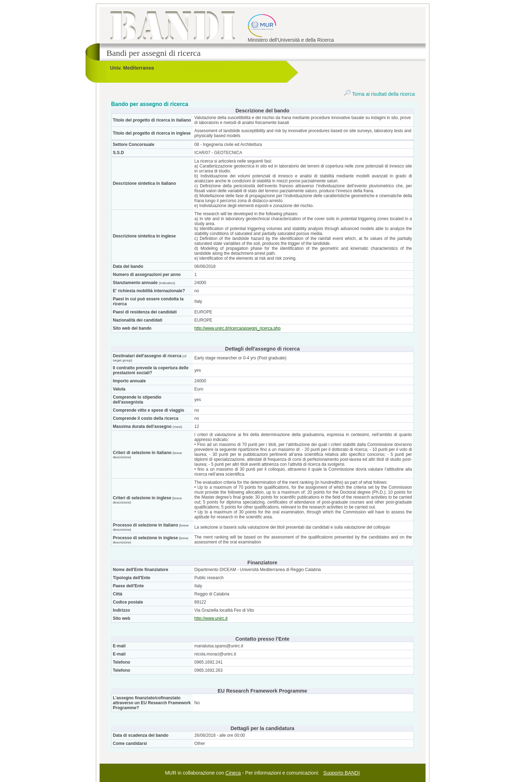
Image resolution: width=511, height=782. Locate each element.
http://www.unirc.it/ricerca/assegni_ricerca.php (237, 328)
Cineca (233, 773)
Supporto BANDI (341, 773)
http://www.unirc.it (210, 618)
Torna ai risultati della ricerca (379, 94)
